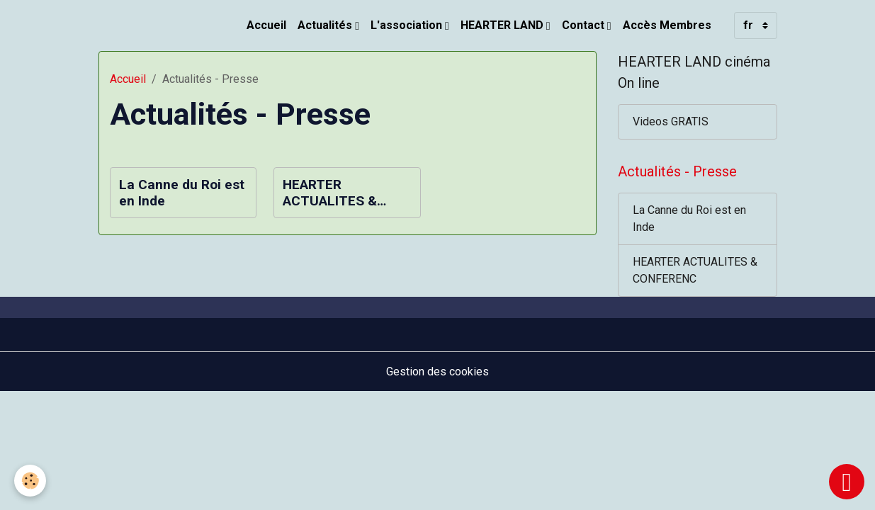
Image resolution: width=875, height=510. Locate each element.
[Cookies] (30, 481)
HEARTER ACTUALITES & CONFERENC (330, 192)
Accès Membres (667, 25)
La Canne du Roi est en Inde (181, 192)
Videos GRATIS (671, 121)
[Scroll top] (846, 481)
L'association (408, 25)
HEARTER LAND (503, 25)
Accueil (266, 25)
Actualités (326, 25)
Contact (584, 25)
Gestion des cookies (437, 371)
